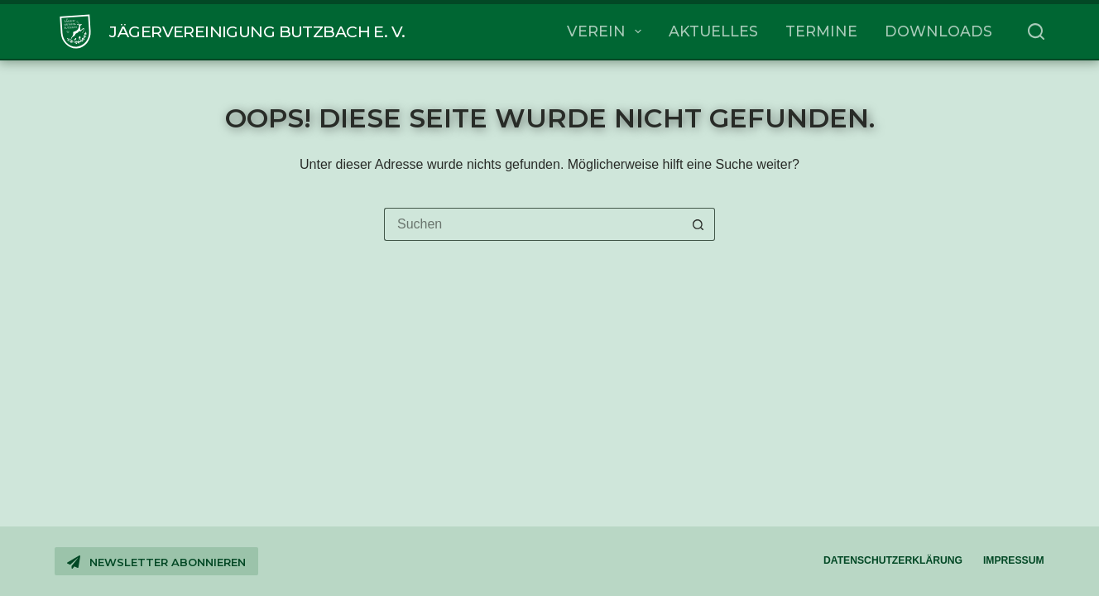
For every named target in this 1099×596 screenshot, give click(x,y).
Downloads (938, 31)
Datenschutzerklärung (892, 560)
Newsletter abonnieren (156, 562)
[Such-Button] (698, 224)
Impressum (1013, 560)
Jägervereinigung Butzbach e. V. (257, 31)
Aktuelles (713, 31)
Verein (608, 31)
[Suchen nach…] (533, 224)
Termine (821, 31)
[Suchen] (1036, 31)
